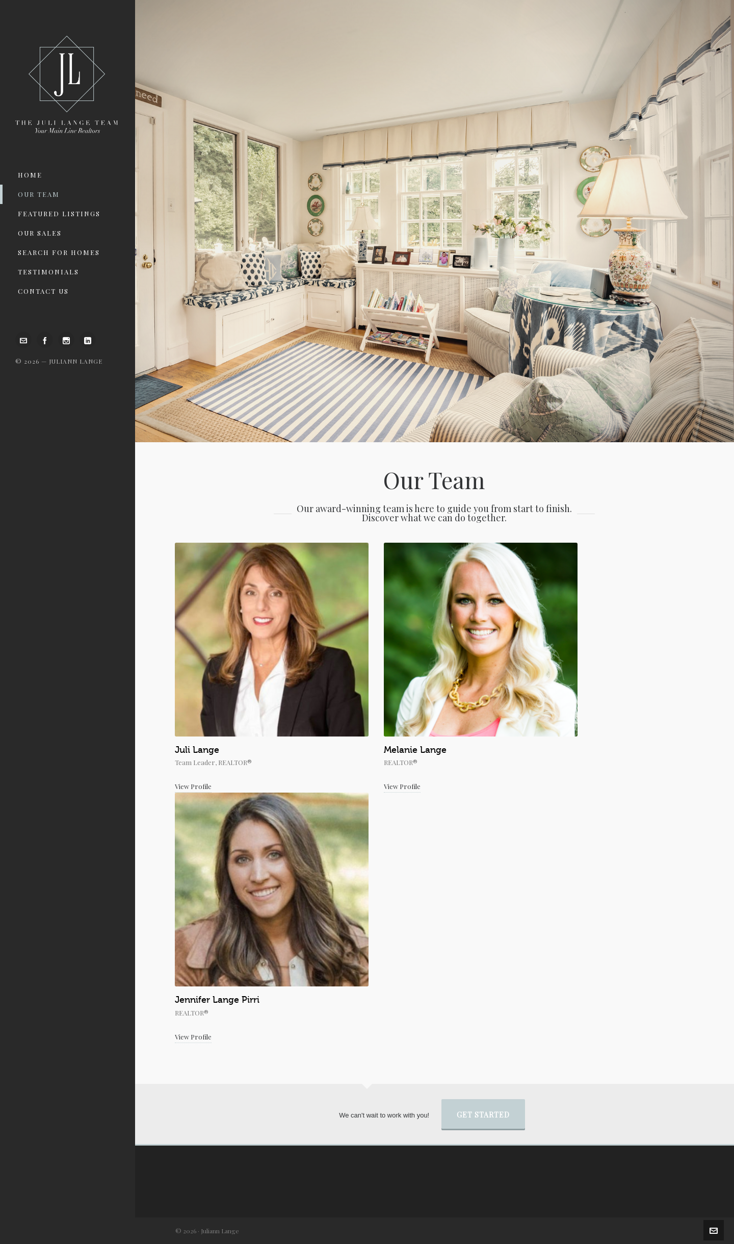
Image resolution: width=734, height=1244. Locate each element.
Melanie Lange (415, 750)
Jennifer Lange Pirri (217, 1000)
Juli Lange (197, 750)
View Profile (193, 786)
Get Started (483, 1115)
